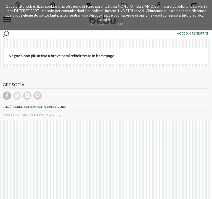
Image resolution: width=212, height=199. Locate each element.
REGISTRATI (200, 33)
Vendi (62, 106)
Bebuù (7, 106)
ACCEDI (183, 33)
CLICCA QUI (101, 24)
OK (120, 24)
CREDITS (55, 115)
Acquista (50, 106)
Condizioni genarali (28, 106)
